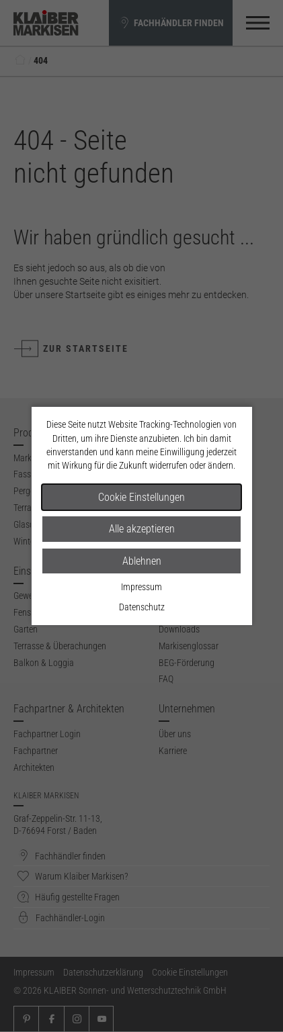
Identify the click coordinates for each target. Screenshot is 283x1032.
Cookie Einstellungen (141, 497)
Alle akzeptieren (142, 528)
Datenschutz (142, 607)
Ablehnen (141, 561)
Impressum (141, 586)
